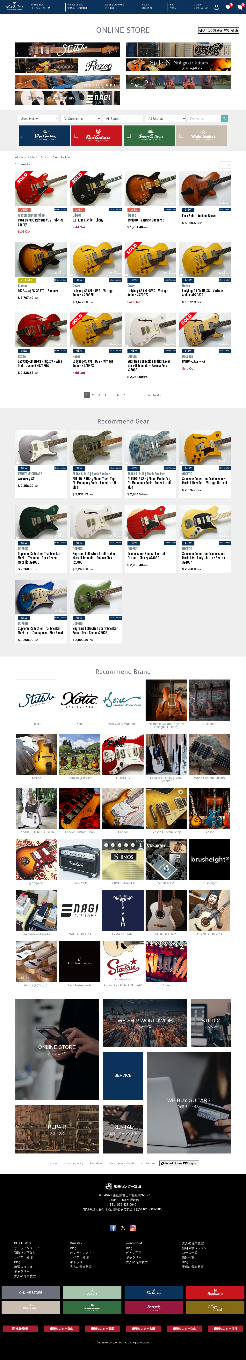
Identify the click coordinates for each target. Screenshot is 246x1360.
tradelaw (96, 1163)
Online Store (40, 5)
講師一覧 (188, 1257)
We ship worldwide (114, 5)
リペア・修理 (23, 1257)
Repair (147, 5)
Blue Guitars (22, 1243)
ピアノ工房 (133, 1252)
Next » (157, 395)
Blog (173, 5)
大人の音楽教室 (25, 1276)
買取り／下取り (25, 1252)
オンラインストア (26, 1248)
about (54, 1163)
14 (149, 395)
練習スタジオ (23, 1266)
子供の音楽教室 (193, 1266)
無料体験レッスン (194, 1248)
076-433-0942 (126, 1204)
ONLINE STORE (123, 30)
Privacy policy (73, 1163)
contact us (148, 1163)
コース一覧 (190, 1252)
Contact (201, 5)
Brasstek (76, 1243)
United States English (218, 30)
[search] (224, 118)
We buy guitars (77, 5)
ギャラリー (22, 1271)
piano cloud (134, 1243)
